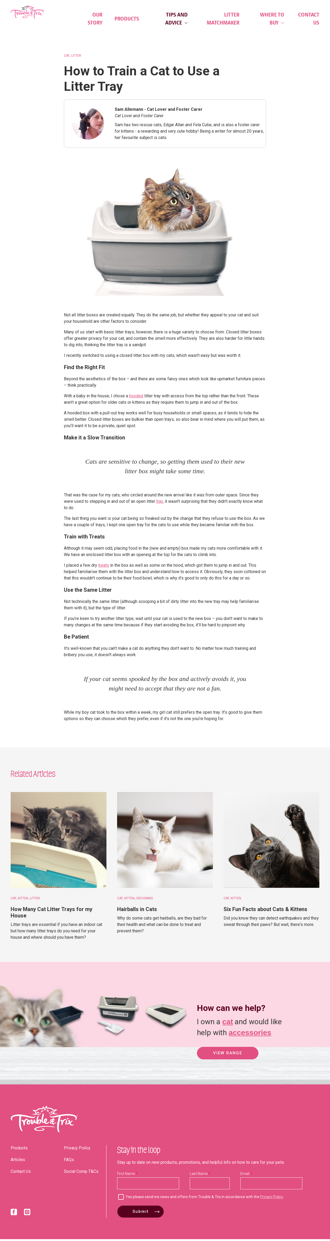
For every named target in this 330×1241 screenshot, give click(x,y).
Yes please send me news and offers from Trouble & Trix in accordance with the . (205, 1199)
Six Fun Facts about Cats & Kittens (265, 911)
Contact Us (308, 18)
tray (159, 503)
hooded (136, 398)
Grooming (144, 900)
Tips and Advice (176, 18)
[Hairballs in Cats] (165, 842)
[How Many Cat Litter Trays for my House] (58, 842)
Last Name (199, 1175)
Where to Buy (272, 18)
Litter (76, 57)
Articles (18, 1161)
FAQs (69, 1161)
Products (126, 18)
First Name (126, 1175)
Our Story (95, 18)
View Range (227, 1055)
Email (245, 1175)
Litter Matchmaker (223, 18)
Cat (66, 57)
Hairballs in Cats (137, 911)
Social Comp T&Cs (81, 1173)
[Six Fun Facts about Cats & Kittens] (271, 842)
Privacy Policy (77, 1149)
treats (103, 567)
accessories (250, 1034)
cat (227, 1023)
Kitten (23, 900)
